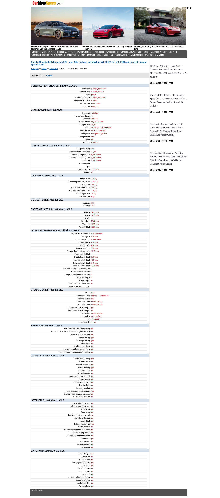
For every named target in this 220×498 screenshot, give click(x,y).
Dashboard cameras (40, 55)
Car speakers (143, 52)
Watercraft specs (84, 52)
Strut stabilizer (137, 55)
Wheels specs (112, 52)
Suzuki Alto (53, 69)
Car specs (36, 52)
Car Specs (35, 69)
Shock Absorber (122, 55)
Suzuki (44, 69)
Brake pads (149, 55)
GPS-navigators (58, 55)
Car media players (128, 52)
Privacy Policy (37, 490)
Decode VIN (47, 52)
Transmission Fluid (94, 55)
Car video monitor (158, 52)
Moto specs (59, 52)
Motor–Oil (71, 55)
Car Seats (159, 55)
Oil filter (81, 55)
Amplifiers (173, 52)
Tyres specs (99, 52)
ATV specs (70, 52)
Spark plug (108, 55)
